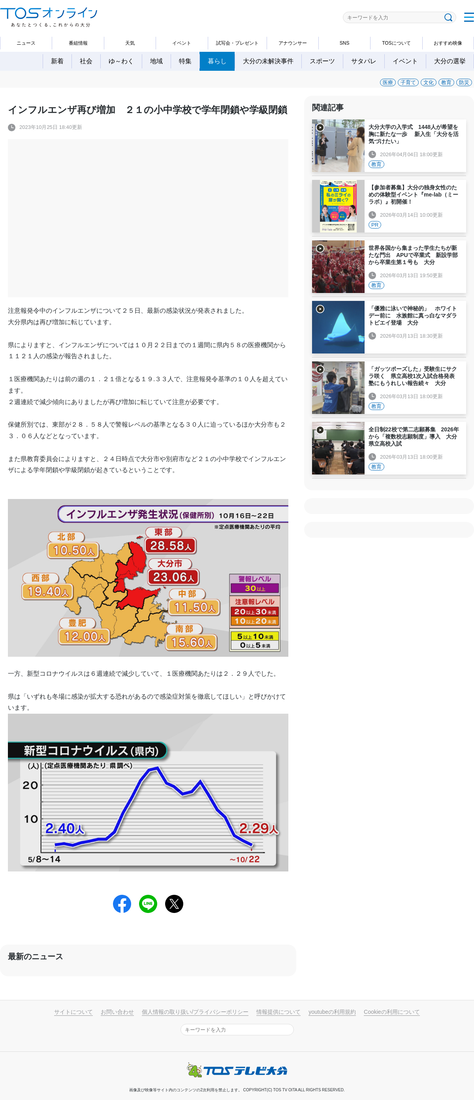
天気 (130, 43)
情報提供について (278, 1012)
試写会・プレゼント (237, 43)
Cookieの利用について (392, 1012)
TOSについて (396, 43)
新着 (57, 61)
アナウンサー (292, 43)
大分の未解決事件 (268, 61)
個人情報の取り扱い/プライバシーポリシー (195, 1012)
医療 (388, 82)
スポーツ (322, 61)
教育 (446, 82)
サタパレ (363, 61)
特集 (185, 61)
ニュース (26, 43)
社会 (86, 61)
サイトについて (73, 1012)
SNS (345, 43)
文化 (428, 82)
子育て (408, 82)
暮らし (217, 61)
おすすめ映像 (448, 43)
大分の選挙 (450, 61)
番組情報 (78, 43)
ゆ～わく (121, 61)
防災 (464, 82)
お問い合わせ (117, 1012)
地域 (156, 61)
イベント (181, 43)
